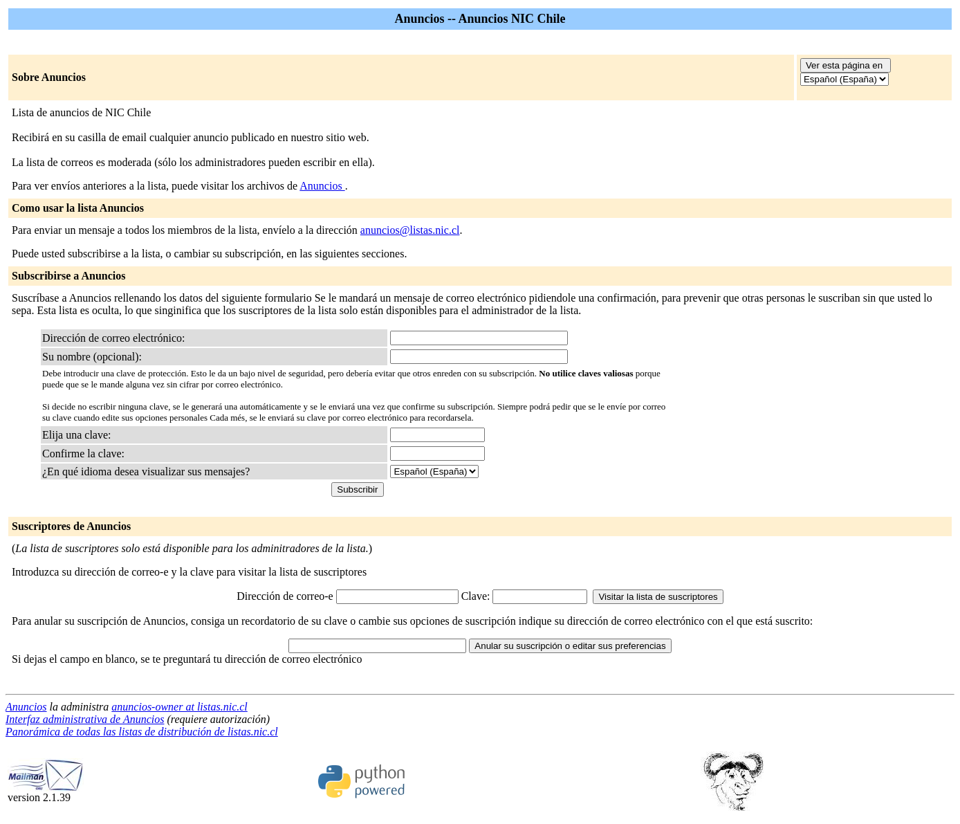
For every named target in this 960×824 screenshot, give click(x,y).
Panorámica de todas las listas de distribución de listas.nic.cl (142, 732)
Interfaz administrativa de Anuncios (85, 719)
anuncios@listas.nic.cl (410, 230)
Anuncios (321, 186)
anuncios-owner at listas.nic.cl (179, 707)
